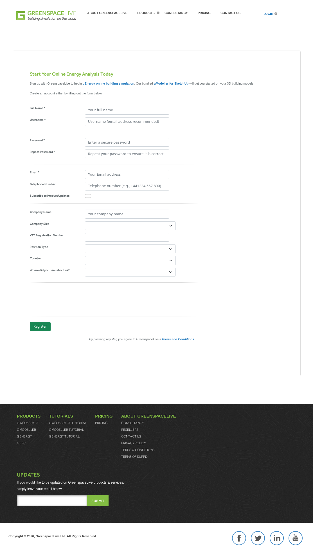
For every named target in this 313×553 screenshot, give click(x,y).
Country (35, 258)
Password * (37, 140)
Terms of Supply (134, 457)
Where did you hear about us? (50, 270)
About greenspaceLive (107, 13)
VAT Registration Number (47, 235)
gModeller (26, 430)
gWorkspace (28, 423)
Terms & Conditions (138, 450)
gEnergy (24, 436)
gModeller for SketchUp (171, 83)
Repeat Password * (42, 151)
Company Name (40, 212)
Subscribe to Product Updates (49, 195)
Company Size (39, 223)
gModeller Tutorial (66, 430)
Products (146, 13)
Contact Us (230, 13)
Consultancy (176, 13)
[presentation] (72, 299)
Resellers (129, 430)
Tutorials (61, 416)
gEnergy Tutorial (64, 436)
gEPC (21, 443)
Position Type (39, 246)
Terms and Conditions (178, 339)
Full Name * (38, 108)
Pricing (204, 13)
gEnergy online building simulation (108, 83)
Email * (35, 172)
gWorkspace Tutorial (68, 423)
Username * (38, 119)
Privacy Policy (133, 443)
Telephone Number (42, 184)
